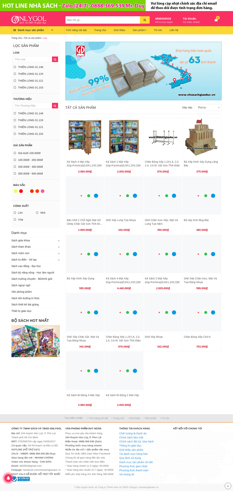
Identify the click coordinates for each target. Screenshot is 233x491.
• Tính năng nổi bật (97, 418)
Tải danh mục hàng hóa (133, 453)
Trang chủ (100, 30)
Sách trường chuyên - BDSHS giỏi (31, 278)
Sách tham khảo (21, 246)
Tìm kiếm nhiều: (74, 418)
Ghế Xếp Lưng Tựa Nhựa (121, 220)
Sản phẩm (140, 30)
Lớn (18, 212)
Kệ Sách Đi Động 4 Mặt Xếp (83, 395)
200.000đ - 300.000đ (28, 166)
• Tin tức (164, 418)
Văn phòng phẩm (21, 291)
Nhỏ (40, 212)
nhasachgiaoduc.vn (149, 487)
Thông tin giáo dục (130, 445)
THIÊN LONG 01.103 (28, 87)
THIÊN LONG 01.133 (28, 73)
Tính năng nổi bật (76, 30)
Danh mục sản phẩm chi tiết (136, 462)
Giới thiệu (119, 30)
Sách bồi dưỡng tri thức (25, 298)
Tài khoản (189, 18)
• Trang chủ (118, 418)
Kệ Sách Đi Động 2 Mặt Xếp (122, 395)
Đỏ (21, 191)
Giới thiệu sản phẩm (131, 449)
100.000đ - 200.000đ (28, 159)
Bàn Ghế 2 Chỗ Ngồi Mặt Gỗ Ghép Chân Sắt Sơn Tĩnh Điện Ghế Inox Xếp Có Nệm (85, 224)
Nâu (32, 191)
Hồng (42, 191)
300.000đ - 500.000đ (28, 173)
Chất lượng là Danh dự (133, 433)
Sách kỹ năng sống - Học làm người (32, 272)
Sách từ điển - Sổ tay (24, 259)
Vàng (16, 191)
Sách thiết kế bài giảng (25, 304)
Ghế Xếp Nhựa (154, 336)
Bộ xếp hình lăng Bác (196, 220)
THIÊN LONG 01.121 (28, 80)
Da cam (37, 191)
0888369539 (163, 18)
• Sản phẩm (150, 418)
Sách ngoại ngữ (20, 285)
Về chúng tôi (126, 474)
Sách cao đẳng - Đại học (26, 266)
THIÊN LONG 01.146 (28, 67)
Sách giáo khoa (20, 240)
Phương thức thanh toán (133, 470)
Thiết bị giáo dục (21, 310)
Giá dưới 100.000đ (27, 153)
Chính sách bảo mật (131, 437)
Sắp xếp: (187, 107)
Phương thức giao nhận (133, 466)
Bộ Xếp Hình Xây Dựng (80, 278)
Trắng (26, 191)
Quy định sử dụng (130, 457)
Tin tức (158, 30)
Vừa (18, 219)
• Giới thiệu (134, 418)
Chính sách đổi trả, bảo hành (136, 441)
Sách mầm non (20, 253)
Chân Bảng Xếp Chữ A (197, 336)
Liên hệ (174, 30)
